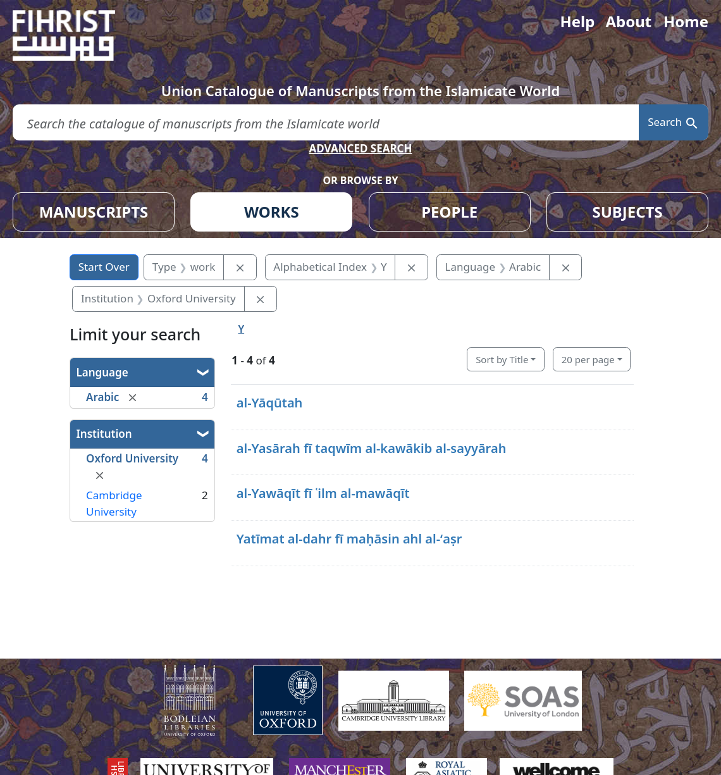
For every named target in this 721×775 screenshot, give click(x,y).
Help (577, 21)
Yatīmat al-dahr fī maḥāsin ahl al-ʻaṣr (349, 538)
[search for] (325, 122)
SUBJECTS (627, 211)
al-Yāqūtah (270, 402)
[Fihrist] (76, 35)
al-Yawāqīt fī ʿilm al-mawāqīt (323, 493)
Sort (502, 359)
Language (102, 372)
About (628, 21)
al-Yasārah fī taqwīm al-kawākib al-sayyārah (372, 448)
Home (685, 21)
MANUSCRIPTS (94, 211)
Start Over (104, 266)
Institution (104, 433)
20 (588, 359)
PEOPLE (449, 211)
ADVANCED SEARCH (360, 148)
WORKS (271, 211)
